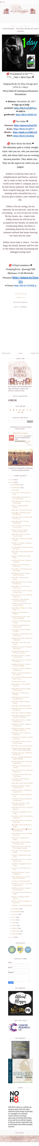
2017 (12, 482)
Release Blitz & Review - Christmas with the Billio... (21, 502)
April (14, 925)
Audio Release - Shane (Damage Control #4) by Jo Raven (20, 600)
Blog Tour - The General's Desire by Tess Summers (21, 673)
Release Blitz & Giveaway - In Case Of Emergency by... (22, 583)
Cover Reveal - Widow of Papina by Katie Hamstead (21, 669)
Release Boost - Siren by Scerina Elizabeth (20, 693)
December (16, 485)
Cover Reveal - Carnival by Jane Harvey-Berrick (20, 779)
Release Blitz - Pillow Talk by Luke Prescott (21, 643)
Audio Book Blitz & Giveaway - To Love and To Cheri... (21, 498)
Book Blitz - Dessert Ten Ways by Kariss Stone (21, 565)
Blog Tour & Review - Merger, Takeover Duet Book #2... (20, 531)
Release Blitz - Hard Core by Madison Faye (22, 795)
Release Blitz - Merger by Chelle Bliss (21, 713)
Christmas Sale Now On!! (18, 681)
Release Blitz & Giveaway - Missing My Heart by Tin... (22, 771)
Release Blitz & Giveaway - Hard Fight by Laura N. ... (22, 834)
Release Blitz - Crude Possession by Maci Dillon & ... (21, 513)
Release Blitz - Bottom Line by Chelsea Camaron (22, 539)
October (15, 909)
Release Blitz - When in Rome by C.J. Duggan (22, 825)
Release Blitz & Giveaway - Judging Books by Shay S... (21, 689)
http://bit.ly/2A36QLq (25, 285)
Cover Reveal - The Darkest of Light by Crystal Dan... (22, 738)
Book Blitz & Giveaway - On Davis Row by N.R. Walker (21, 665)
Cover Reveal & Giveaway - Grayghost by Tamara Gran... (22, 591)
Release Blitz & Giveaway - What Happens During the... (21, 804)
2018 (12, 480)
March (15, 928)
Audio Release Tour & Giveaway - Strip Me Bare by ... (21, 698)
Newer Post (6, 353)
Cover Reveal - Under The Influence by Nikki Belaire (22, 817)
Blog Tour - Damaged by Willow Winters (20, 897)
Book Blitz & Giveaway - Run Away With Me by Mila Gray (21, 729)
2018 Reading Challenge (20, 433)
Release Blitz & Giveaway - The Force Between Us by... (22, 860)
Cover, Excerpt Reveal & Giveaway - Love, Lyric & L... (21, 526)
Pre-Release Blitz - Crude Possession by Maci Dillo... (22, 548)
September (16, 912)
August (15, 914)
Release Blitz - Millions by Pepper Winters (21, 702)
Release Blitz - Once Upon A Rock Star (22, 746)
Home (21, 353)
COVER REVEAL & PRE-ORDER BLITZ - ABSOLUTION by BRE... (21, 749)
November (16, 488)
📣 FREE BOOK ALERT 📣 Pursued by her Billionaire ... (22, 830)
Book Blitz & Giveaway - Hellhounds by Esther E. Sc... (21, 725)
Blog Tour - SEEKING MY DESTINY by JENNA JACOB (22, 758)
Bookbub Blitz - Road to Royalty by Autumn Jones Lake (21, 843)
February (16, 931)
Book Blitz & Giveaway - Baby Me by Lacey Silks (22, 561)
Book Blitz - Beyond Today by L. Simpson (20, 613)
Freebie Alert (15, 490)
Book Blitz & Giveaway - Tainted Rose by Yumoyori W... (22, 884)
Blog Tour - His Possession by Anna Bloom (21, 557)
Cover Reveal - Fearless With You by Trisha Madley (22, 775)
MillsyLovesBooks (19, 436)
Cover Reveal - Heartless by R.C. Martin (20, 838)
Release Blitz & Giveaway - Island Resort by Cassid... (21, 535)
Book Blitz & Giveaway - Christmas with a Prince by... (21, 656)
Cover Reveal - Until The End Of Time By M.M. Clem (22, 634)
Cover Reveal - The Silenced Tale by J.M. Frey (21, 766)
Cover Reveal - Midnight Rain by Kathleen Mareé (20, 626)
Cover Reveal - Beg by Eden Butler (21, 881)
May (13, 923)
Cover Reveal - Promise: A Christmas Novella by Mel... (22, 799)
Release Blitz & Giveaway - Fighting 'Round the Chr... (21, 720)
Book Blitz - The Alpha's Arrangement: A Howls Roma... (22, 544)
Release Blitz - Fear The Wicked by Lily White (21, 630)
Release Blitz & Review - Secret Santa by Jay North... (22, 821)
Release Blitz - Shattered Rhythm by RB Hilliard (22, 552)
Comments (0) (21, 297)
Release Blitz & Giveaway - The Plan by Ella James (22, 808)
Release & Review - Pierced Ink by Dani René (21, 685)
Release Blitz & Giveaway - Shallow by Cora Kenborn (22, 709)
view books (29, 444)
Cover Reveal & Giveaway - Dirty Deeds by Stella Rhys (21, 617)
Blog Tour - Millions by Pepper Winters (20, 506)
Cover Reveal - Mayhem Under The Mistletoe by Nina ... (21, 604)
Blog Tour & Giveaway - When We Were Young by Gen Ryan (21, 847)
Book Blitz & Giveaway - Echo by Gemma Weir (21, 873)
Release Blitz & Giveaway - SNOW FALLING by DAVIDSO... (21, 716)
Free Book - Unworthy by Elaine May (22, 905)
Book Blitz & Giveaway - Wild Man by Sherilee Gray (22, 753)
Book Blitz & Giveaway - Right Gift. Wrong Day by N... (21, 889)
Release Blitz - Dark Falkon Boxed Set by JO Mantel (22, 570)
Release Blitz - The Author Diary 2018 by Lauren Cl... (22, 518)
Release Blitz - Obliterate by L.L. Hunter (20, 578)
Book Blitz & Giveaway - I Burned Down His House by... (21, 574)
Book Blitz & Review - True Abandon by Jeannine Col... (22, 791)
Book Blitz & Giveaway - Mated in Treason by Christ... (21, 786)
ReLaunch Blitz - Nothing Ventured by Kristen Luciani (22, 678)
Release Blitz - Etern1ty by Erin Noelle (22, 510)
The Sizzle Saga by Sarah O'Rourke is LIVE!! (22, 893)
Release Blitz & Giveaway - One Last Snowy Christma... (21, 742)
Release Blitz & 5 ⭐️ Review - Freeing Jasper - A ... (22, 609)
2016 (12, 937)
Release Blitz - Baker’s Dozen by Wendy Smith (20, 522)
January (15, 934)
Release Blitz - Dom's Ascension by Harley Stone (21, 733)
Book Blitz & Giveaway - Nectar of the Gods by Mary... (22, 762)
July (14, 917)
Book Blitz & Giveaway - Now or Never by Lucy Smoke (20, 652)
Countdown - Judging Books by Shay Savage (21, 812)
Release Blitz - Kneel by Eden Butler (21, 706)
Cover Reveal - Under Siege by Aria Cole (21, 869)
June (14, 920)
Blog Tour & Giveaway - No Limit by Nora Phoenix (22, 660)
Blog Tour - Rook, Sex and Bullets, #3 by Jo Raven (21, 902)
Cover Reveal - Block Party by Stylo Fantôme (21, 622)
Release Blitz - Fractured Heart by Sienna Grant (21, 587)
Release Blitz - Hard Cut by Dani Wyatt (22, 783)
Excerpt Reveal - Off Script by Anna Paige (21, 493)
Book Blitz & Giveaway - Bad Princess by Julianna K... (22, 639)
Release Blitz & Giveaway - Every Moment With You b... (21, 877)
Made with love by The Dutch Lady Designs (24, 1138)
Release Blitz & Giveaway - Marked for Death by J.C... (22, 595)
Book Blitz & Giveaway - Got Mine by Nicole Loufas (22, 647)
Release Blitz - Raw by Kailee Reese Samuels (21, 851)
